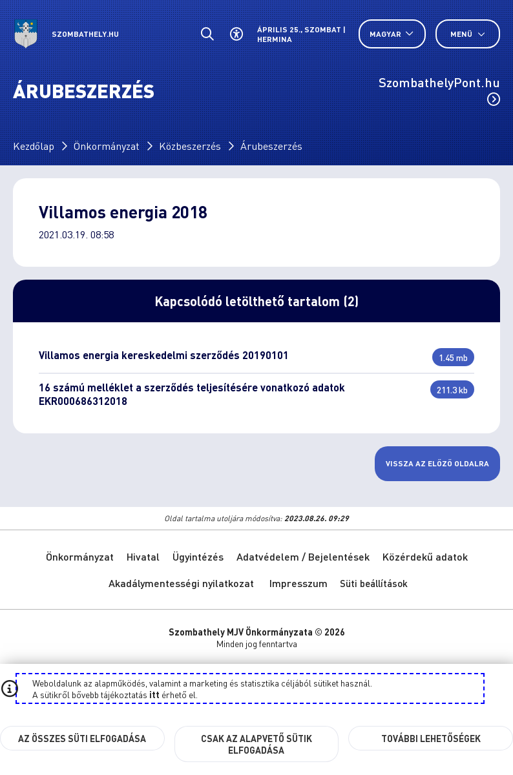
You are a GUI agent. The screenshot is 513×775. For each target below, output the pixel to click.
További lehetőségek (431, 738)
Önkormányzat (107, 145)
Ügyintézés (198, 556)
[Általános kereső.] (207, 33)
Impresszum (298, 583)
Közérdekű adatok (425, 556)
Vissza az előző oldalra (437, 463)
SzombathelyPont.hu (439, 90)
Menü (467, 34)
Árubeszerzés (271, 145)
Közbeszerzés (190, 145)
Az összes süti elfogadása (82, 738)
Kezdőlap (33, 145)
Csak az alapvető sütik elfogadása (256, 744)
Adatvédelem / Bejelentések (303, 556)
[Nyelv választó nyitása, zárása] (392, 34)
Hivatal (143, 556)
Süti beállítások (374, 583)
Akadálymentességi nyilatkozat (181, 583)
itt (154, 694)
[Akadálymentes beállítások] (236, 33)
